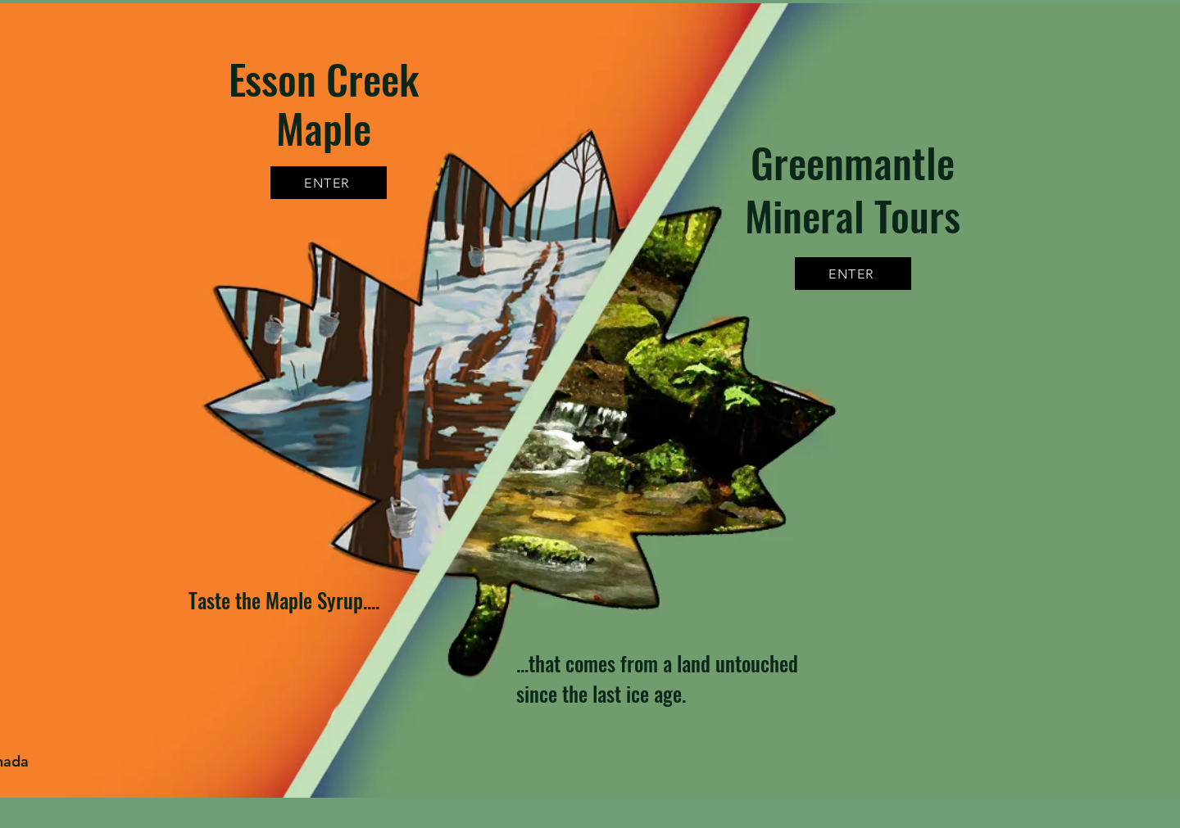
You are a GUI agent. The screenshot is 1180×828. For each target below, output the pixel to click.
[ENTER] (853, 273)
